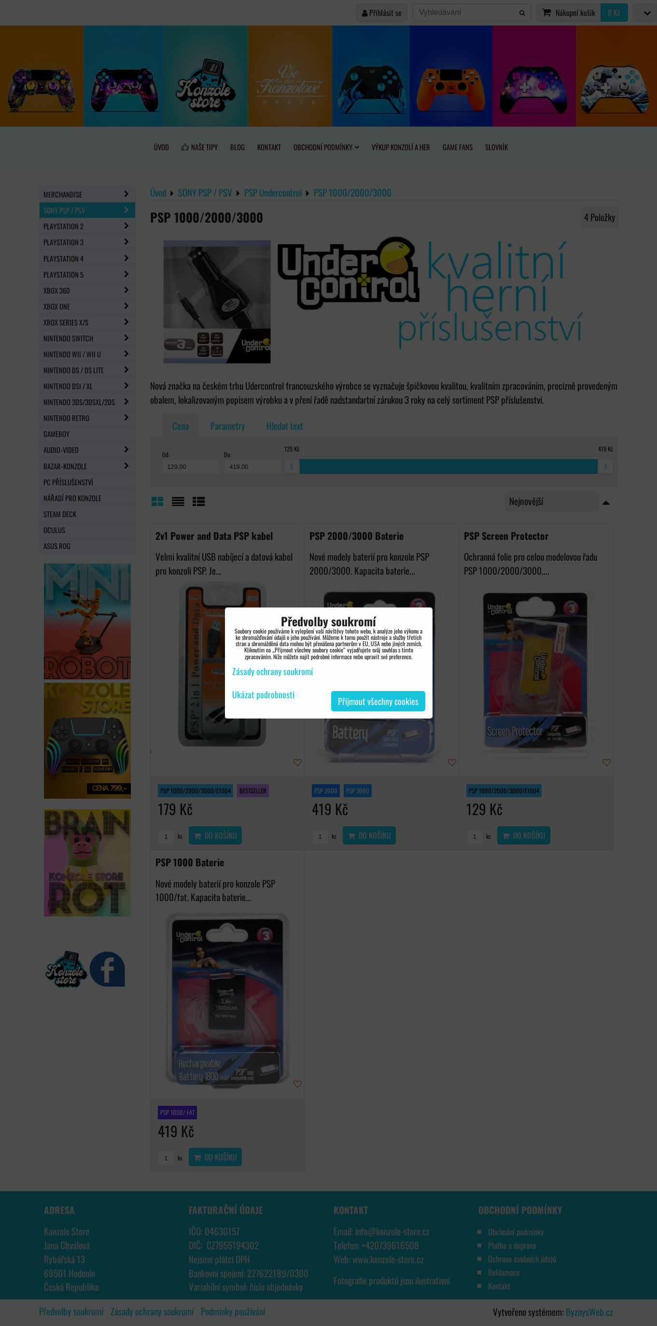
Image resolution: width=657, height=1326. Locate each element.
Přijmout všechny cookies (378, 701)
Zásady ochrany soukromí (272, 671)
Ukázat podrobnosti (263, 695)
